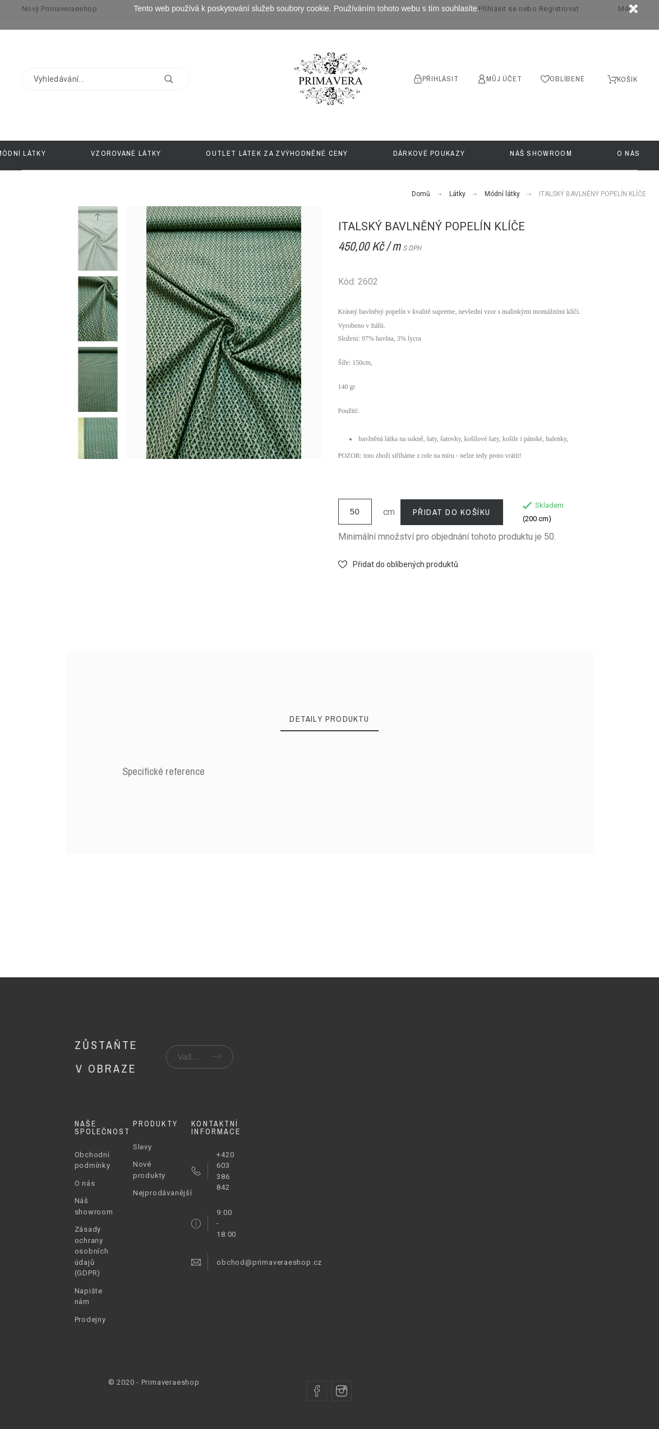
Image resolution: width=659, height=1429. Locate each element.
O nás (85, 1183)
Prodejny (90, 1319)
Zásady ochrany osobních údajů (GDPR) (92, 1251)
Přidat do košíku (452, 512)
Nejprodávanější (162, 1193)
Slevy (142, 1147)
